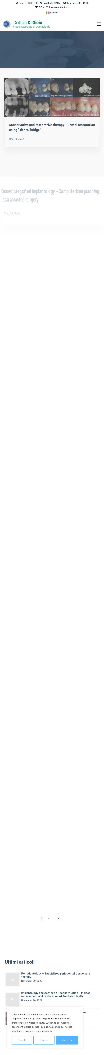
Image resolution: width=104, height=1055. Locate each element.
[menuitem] (52, 12)
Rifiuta (44, 1040)
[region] (45, 1027)
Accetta (67, 1040)
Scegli (22, 1040)
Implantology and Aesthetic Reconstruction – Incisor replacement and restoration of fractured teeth (55, 996)
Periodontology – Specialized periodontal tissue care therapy (55, 976)
